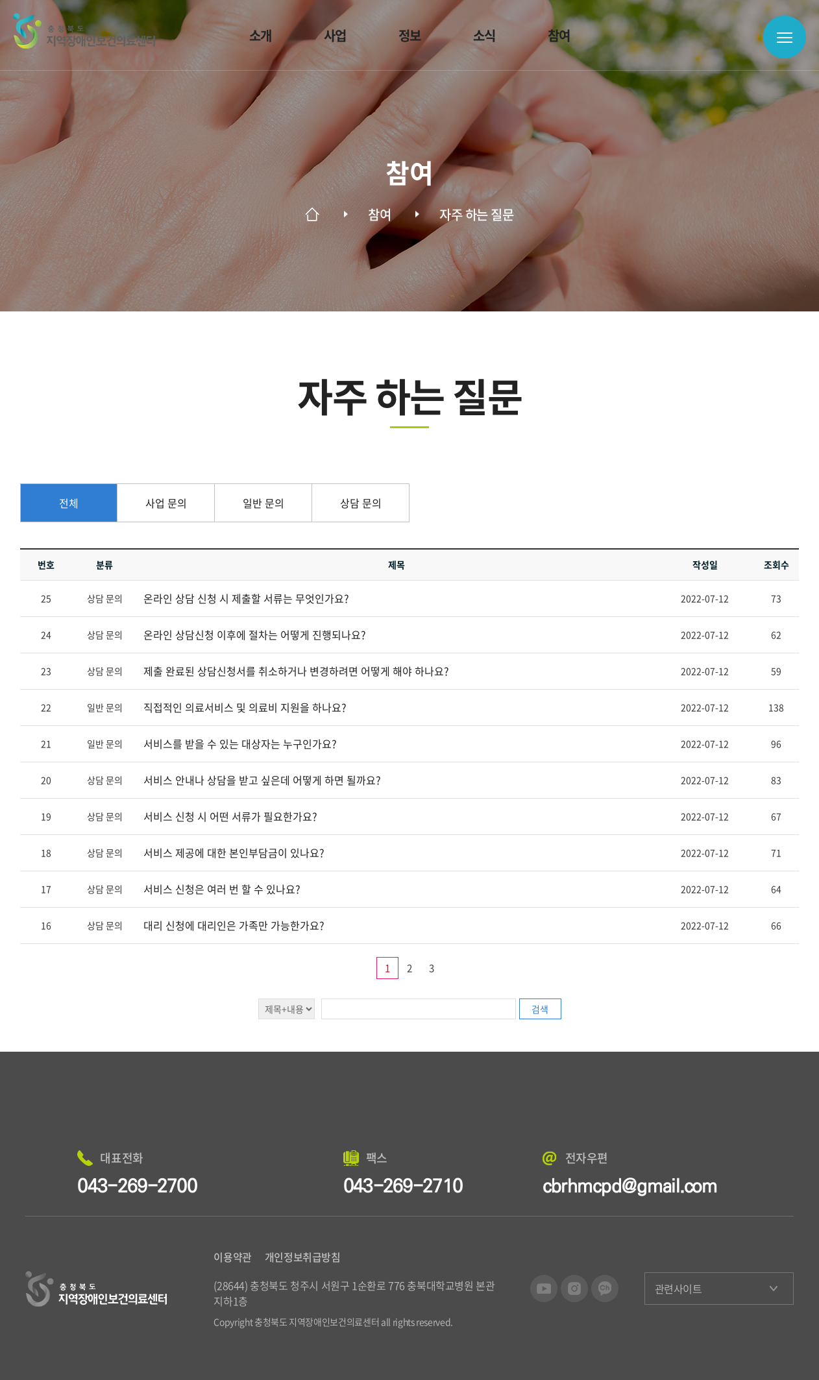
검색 (540, 1008)
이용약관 (232, 1257)
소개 (260, 35)
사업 (335, 35)
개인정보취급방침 (303, 1257)
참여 (559, 35)
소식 (484, 35)
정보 (409, 35)
